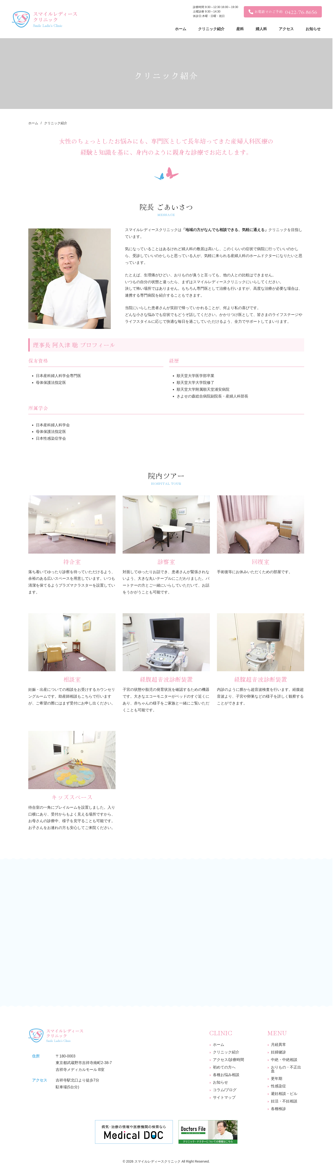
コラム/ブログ (224, 1090)
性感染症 (278, 1086)
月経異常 (278, 1045)
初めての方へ (224, 1067)
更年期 (276, 1079)
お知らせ (220, 1082)
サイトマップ (224, 1097)
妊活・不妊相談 (284, 1101)
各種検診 (278, 1109)
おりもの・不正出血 (286, 1069)
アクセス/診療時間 (228, 1060)
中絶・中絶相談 (284, 1060)
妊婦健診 (278, 1052)
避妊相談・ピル (284, 1094)
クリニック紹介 (226, 1052)
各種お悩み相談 (226, 1075)
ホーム (218, 1045)
